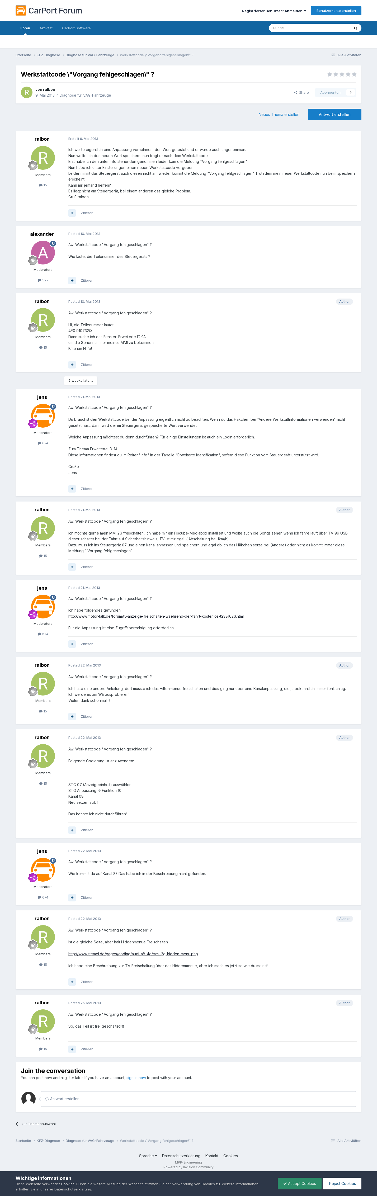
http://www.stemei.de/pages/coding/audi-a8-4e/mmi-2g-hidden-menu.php (133, 954)
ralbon (49, 89)
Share (301, 92)
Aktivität (46, 28)
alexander (42, 234)
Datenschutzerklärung (181, 1156)
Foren (25, 30)
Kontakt (211, 1156)
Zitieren (87, 213)
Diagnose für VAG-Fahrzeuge (85, 95)
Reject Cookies (342, 1183)
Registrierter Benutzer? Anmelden (274, 11)
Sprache (148, 1156)
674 (43, 443)
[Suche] (296, 28)
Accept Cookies (299, 1183)
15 (43, 185)
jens (42, 397)
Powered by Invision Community (188, 1167)
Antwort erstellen (335, 114)
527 (43, 280)
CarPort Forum (49, 10)
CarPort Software (76, 28)
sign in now (136, 1077)
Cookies (230, 1156)
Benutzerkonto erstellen (336, 10)
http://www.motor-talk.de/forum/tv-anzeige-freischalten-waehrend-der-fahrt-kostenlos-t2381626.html (156, 616)
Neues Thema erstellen (279, 114)
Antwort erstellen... (63, 1098)
